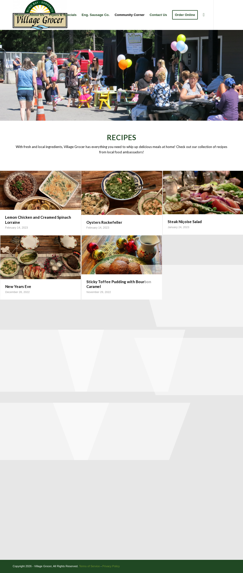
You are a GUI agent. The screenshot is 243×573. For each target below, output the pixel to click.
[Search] (203, 15)
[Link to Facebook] (14, 44)
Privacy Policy (111, 566)
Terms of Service (89, 566)
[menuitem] (20, 15)
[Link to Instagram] (22, 44)
